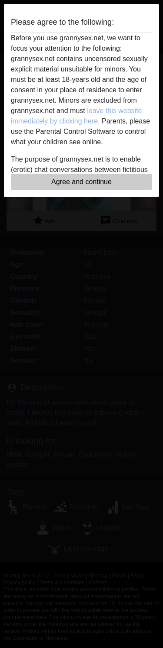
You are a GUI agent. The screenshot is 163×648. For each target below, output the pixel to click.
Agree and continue (81, 181)
